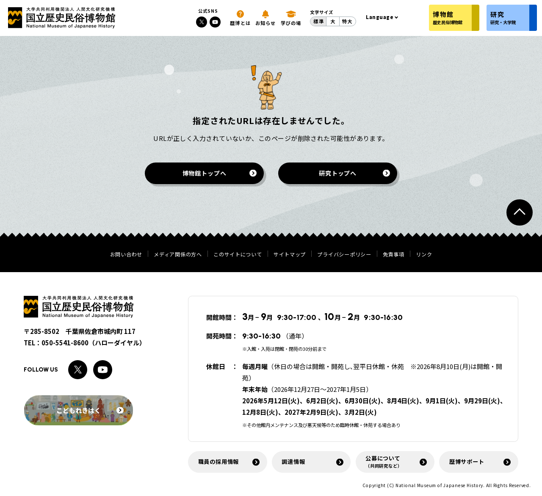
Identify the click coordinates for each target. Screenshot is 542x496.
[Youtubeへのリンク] (215, 22)
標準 (318, 21)
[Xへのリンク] (201, 22)
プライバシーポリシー (344, 254)
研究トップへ (338, 172)
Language (380, 17)
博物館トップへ (205, 172)
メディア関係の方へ (178, 254)
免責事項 (393, 254)
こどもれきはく (90, 410)
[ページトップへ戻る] (519, 212)
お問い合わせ (126, 254)
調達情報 (293, 461)
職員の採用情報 (218, 461)
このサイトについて (237, 254)
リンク (424, 254)
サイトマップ (290, 254)
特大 (347, 21)
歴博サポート (466, 461)
